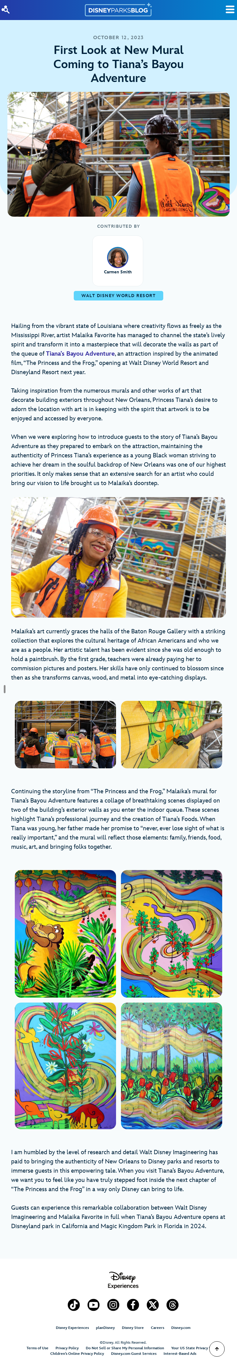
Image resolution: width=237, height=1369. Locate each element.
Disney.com (180, 1328)
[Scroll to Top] (217, 1349)
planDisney (105, 1328)
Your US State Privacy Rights (195, 1348)
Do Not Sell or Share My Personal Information (125, 1348)
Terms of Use (37, 1348)
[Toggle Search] (230, 9)
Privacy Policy (67, 1348)
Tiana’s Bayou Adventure (80, 354)
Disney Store (133, 1328)
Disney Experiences (72, 1328)
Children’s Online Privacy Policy (77, 1353)
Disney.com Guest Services (133, 1353)
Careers (157, 1328)
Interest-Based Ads (180, 1353)
